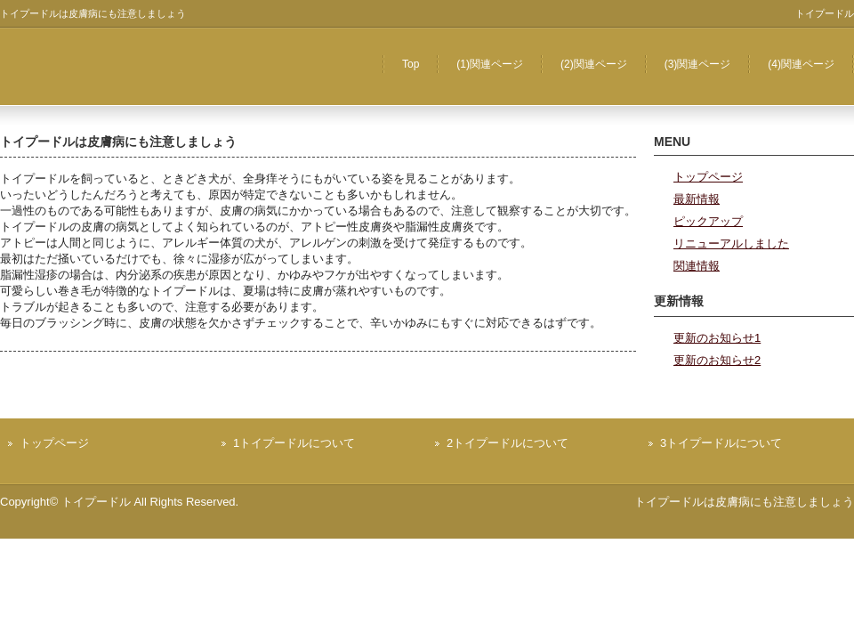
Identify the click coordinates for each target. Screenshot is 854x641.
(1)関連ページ (489, 64)
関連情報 (696, 265)
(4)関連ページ (801, 64)
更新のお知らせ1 (717, 338)
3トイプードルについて (721, 443)
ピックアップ (708, 221)
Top (410, 64)
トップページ (708, 176)
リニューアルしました (731, 243)
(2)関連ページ (593, 64)
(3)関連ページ (698, 64)
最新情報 (696, 199)
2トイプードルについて (507, 443)
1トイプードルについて (294, 443)
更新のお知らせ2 (717, 360)
